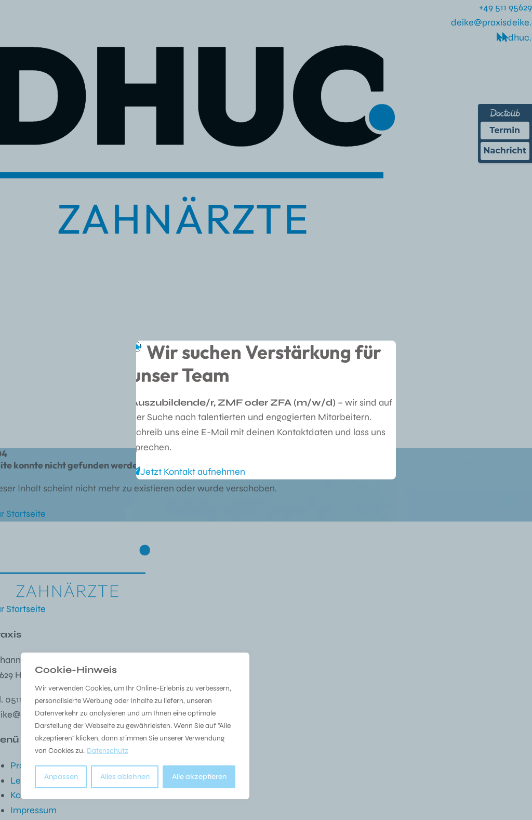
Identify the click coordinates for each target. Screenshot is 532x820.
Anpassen (61, 776)
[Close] (382, 351)
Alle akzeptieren (199, 776)
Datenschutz (107, 750)
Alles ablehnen (125, 776)
